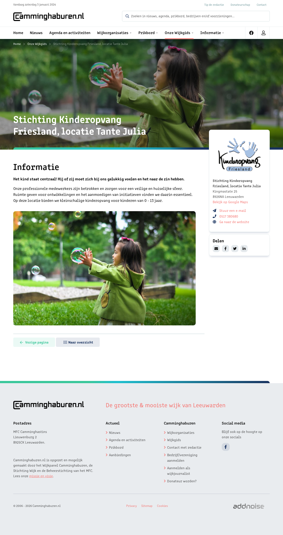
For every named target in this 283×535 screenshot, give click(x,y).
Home (17, 43)
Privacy (131, 505)
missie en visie (41, 475)
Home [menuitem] (18, 32)
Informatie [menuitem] (210, 32)
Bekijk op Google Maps (230, 201)
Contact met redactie (184, 447)
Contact (261, 4)
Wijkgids (174, 439)
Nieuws (114, 432)
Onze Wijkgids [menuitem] (177, 32)
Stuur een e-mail (232, 210)
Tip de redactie (214, 4)
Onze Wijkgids (37, 43)
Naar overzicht (78, 342)
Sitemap (147, 505)
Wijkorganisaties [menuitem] (112, 32)
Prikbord (116, 447)
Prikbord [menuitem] (146, 32)
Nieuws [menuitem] (36, 32)
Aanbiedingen (120, 454)
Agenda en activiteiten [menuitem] (69, 32)
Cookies (162, 505)
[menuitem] (251, 33)
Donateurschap (240, 4)
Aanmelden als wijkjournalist (178, 470)
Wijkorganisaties (180, 432)
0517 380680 (228, 216)
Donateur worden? (182, 480)
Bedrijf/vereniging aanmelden (182, 457)
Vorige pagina (34, 342)
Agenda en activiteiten (127, 439)
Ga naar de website (234, 221)
